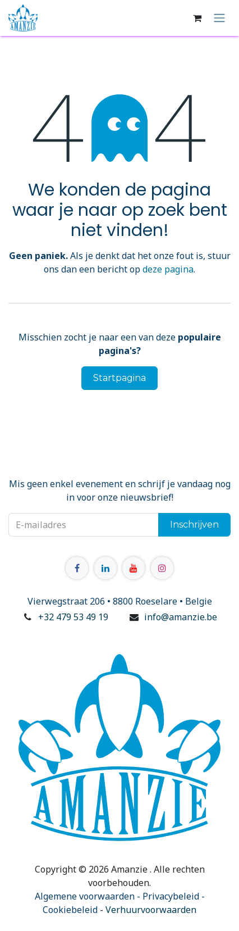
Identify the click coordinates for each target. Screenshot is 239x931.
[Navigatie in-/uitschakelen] (219, 18)
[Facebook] (77, 568)
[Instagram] (162, 568)
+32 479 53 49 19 (73, 617)
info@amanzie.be (180, 617)
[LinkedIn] (105, 568)
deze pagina (168, 269)
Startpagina (119, 378)
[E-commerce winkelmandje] (197, 18)
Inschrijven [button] (194, 524)
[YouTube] (133, 568)
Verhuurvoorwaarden (150, 909)
